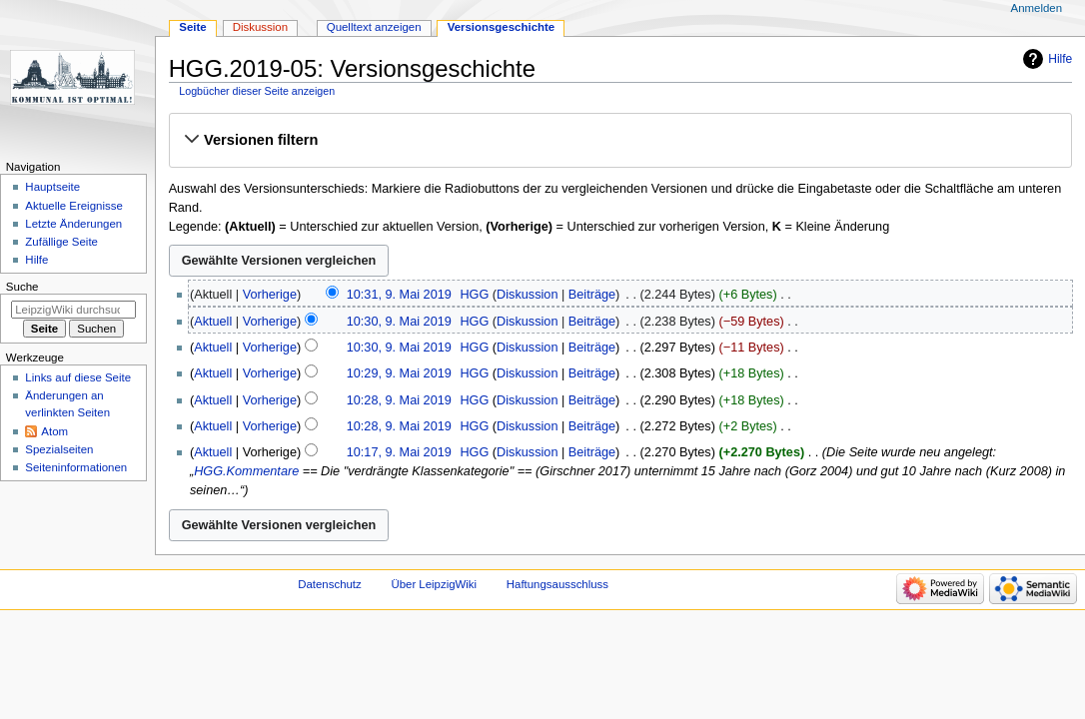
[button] (620, 140)
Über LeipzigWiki (434, 584)
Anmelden (1037, 8)
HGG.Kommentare (246, 471)
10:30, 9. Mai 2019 (399, 322)
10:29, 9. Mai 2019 (399, 373)
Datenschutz (330, 584)
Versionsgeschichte (501, 27)
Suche (22, 287)
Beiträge (591, 295)
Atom (54, 431)
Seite (192, 27)
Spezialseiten (59, 449)
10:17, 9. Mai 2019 (399, 452)
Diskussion (527, 295)
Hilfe (1060, 59)
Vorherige (270, 295)
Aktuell (213, 322)
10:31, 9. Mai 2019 (399, 295)
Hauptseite (52, 187)
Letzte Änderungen (73, 224)
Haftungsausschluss (557, 584)
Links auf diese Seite (78, 377)
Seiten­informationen (76, 467)
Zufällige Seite (61, 242)
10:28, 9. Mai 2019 (399, 400)
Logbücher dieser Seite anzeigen (257, 91)
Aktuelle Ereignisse (73, 206)
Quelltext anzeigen (374, 27)
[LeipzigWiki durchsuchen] (73, 310)
